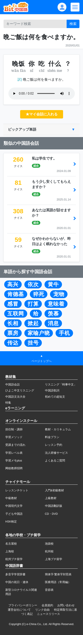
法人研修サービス (56, 452)
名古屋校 (11, 543)
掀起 (33, 323)
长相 (12, 323)
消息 (53, 323)
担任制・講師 (14, 429)
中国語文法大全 (15, 396)
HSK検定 (11, 521)
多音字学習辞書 (15, 574)
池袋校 (49, 543)
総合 (36, 165)
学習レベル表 (14, 452)
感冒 (12, 304)
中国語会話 (12, 384)
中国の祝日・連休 (16, 582)
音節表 (49, 589)
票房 (12, 333)
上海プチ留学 (53, 559)
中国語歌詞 (52, 390)
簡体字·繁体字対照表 (58, 574)
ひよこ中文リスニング (19, 390)
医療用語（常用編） (58, 582)
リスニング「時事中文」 (61, 384)
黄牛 (53, 284)
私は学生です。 (44, 158)
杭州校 (49, 551)
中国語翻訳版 (53, 505)
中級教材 (11, 498)
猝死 (38, 294)
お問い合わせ (66, 605)
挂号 (33, 343)
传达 (12, 343)
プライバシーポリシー (22, 605)
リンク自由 (42, 609)
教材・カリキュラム (58, 429)
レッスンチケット (16, 490)
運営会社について (19, 609)
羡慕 (53, 314)
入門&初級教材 (54, 490)
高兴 (12, 284)
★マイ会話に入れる (42, 114)
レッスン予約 (53, 444)
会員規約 (47, 605)
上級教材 (50, 498)
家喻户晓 (39, 333)
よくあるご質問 (55, 460)
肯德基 (15, 294)
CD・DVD (51, 513)
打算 (33, 304)
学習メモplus (13, 460)
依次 (33, 284)
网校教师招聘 (14, 468)
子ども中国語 (14, 513)
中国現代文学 (14, 505)
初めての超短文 (55, 396)
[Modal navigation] (75, 7)
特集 (8, 402)
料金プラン (52, 437)
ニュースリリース (48, 614)
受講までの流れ (15, 444)
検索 (73, 24)
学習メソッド (14, 437)
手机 (64, 333)
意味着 (56, 304)
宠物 (58, 294)
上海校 (9, 551)
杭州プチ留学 (14, 559)
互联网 (15, 314)
